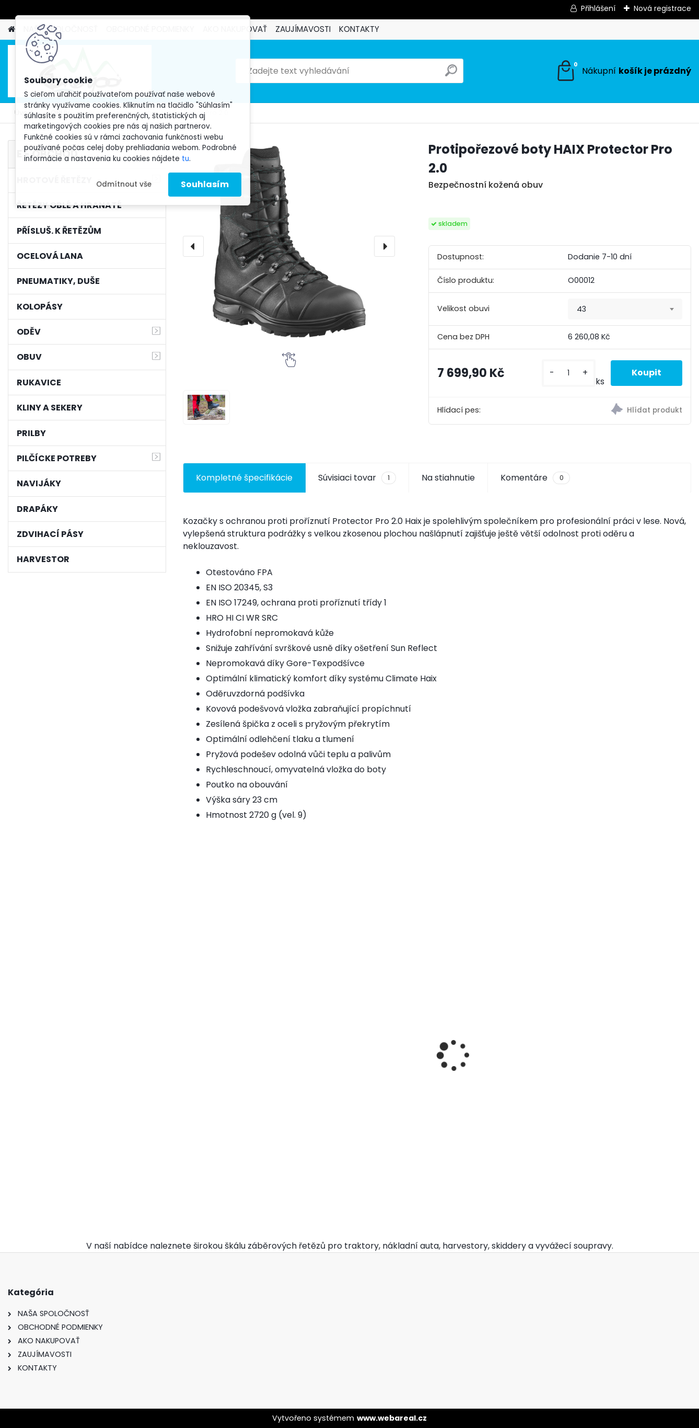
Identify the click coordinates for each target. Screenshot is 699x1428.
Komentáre (534, 478)
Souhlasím (205, 184)
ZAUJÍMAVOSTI (303, 29)
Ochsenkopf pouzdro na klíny (497, 1106)
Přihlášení (598, 8)
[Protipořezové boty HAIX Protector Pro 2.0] (289, 246)
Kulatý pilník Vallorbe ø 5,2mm (624, 1106)
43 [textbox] (581, 309)
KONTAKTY (359, 29)
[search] (451, 74)
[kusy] (568, 373)
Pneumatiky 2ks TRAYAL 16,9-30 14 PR (367, 1068)
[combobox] (625, 309)
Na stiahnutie (448, 478)
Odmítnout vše (124, 184)
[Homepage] (11, 29)
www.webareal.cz (392, 1418)
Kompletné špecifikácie (244, 478)
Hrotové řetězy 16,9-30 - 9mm (238, 1039)
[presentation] (193, 246)
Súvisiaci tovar (357, 478)
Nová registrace (662, 8)
